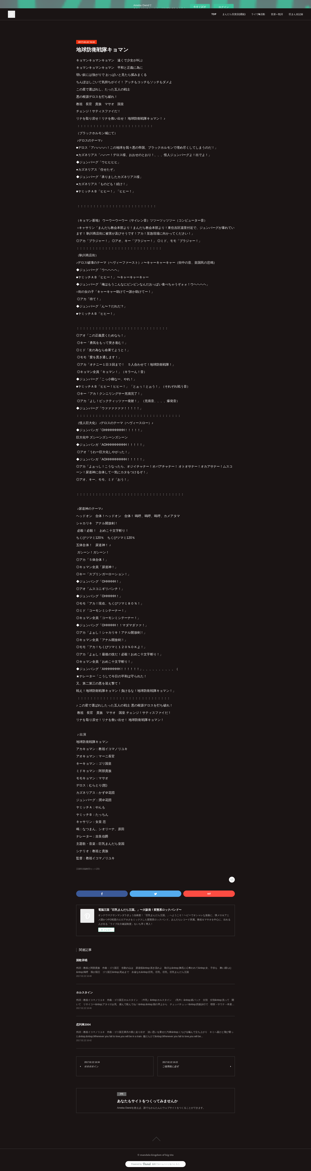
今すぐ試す (199, 6)
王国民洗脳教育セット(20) (88, 869)
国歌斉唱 (81, 960)
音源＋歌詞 (277, 14)
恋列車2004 (83, 1024)
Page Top (155, 1139)
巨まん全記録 (296, 14)
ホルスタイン (84, 992)
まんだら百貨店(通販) (233, 14)
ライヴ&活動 (258, 14)
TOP (213, 14)
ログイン (224, 7)
